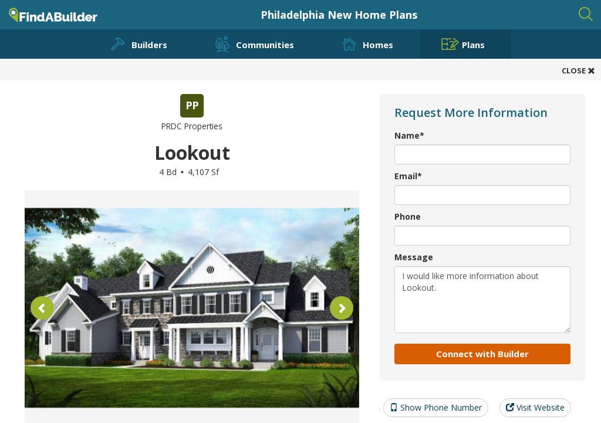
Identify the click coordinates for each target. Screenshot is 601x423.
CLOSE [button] (578, 70)
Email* (408, 176)
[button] (42, 308)
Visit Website (535, 407)
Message (413, 257)
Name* (409, 135)
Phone (407, 216)
